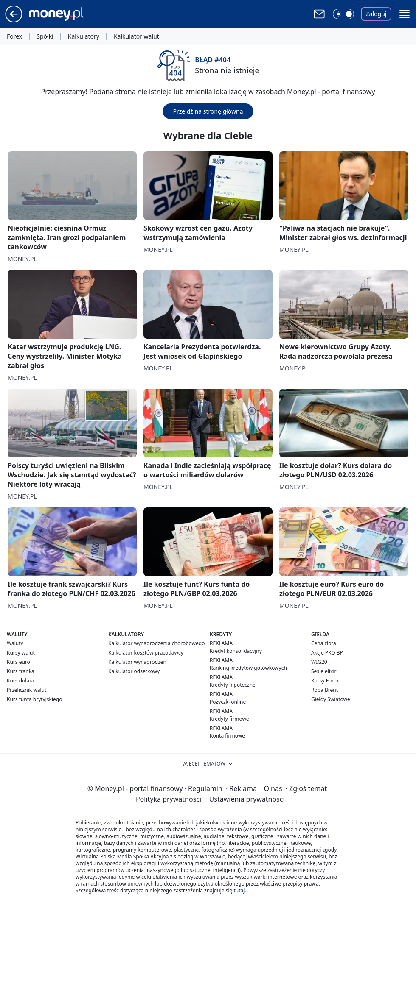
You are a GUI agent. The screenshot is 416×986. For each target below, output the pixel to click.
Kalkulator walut (136, 36)
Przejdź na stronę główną (208, 111)
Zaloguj (376, 14)
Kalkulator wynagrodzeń (137, 662)
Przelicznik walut (26, 690)
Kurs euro (18, 662)
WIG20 (319, 662)
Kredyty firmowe (229, 718)
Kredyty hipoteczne (233, 684)
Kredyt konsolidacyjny (236, 651)
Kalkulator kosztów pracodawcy (145, 652)
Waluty (15, 643)
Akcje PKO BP (327, 652)
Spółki (45, 36)
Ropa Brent (324, 690)
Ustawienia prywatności (244, 799)
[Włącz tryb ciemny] (343, 14)
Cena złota (323, 643)
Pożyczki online (228, 701)
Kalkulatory (83, 36)
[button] (404, 14)
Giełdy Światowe (330, 699)
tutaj (239, 890)
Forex (14, 36)
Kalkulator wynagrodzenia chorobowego (156, 643)
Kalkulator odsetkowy (134, 671)
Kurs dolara (20, 680)
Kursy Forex (325, 680)
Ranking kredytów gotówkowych (248, 667)
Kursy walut (21, 652)
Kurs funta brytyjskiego (34, 699)
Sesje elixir (323, 671)
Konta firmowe (227, 735)
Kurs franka (20, 671)
